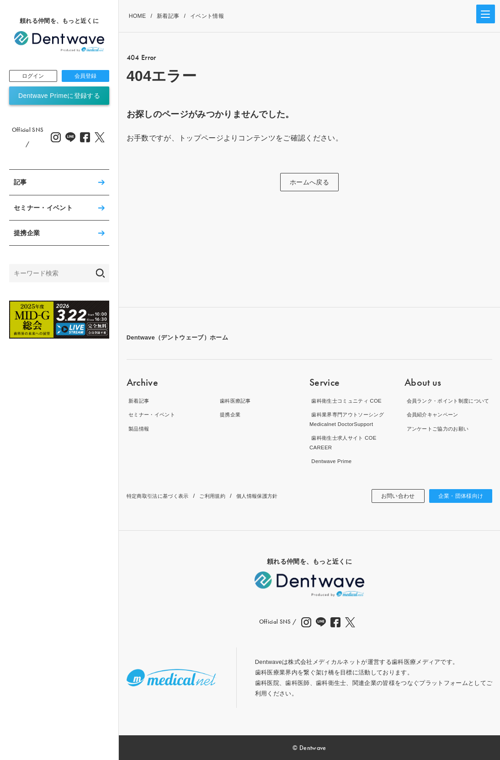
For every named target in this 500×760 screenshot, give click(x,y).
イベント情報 (207, 16)
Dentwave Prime (331, 461)
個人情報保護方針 (276, 495)
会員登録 (85, 77)
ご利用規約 (225, 495)
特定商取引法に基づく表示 (163, 495)
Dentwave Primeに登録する (59, 97)
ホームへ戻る (309, 182)
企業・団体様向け (457, 496)
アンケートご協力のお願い (441, 438)
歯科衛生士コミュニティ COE (350, 400)
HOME (137, 16)
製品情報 (139, 428)
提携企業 (27, 234)
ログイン (33, 77)
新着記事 (168, 16)
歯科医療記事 (236, 400)
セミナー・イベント (43, 209)
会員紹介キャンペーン (434, 423)
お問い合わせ (388, 496)
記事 (20, 184)
